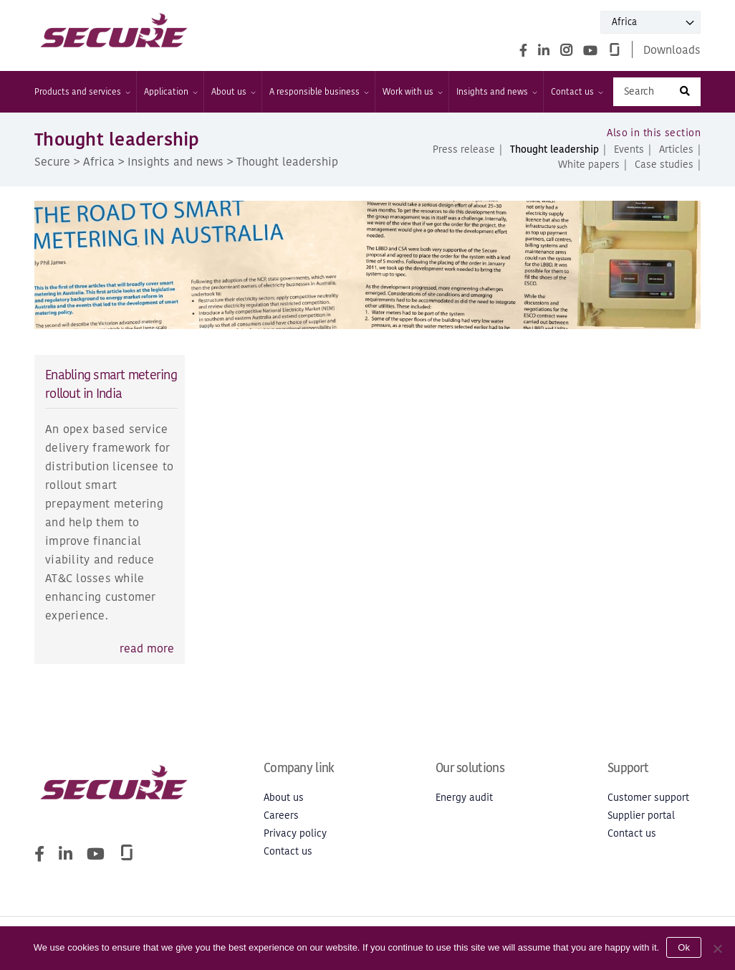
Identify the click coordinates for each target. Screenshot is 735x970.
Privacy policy (295, 833)
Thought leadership (554, 149)
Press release (464, 149)
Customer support (648, 797)
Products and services (81, 91)
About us (232, 91)
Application (170, 91)
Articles (676, 149)
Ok (684, 947)
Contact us (576, 91)
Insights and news (496, 91)
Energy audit (464, 797)
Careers (281, 815)
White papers (589, 164)
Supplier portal (641, 815)
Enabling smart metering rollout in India (111, 384)
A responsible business (318, 91)
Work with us (412, 91)
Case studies (664, 164)
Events (629, 149)
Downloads (672, 49)
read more (147, 648)
